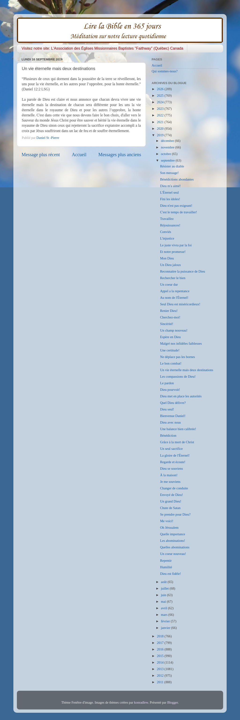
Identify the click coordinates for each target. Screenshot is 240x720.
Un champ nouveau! (174, 330)
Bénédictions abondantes (177, 179)
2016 (160, 649)
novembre (168, 147)
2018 (160, 636)
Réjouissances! (170, 225)
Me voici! (166, 521)
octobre (166, 154)
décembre (168, 141)
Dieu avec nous (170, 422)
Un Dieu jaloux (170, 265)
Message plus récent (41, 154)
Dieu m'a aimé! (170, 186)
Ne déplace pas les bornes (177, 357)
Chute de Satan (170, 508)
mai (164, 601)
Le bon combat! (170, 363)
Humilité (166, 567)
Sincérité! (166, 324)
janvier (166, 628)
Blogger (172, 702)
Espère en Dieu (170, 337)
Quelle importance (172, 534)
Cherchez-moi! (170, 317)
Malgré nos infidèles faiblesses (181, 343)
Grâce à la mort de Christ (177, 442)
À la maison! (168, 475)
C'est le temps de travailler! (178, 212)
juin (164, 595)
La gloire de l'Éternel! (175, 455)
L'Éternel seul (169, 192)
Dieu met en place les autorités (181, 396)
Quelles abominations (174, 547)
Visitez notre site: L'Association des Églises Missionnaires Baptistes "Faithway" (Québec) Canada (102, 48)
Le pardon (167, 383)
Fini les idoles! (170, 199)
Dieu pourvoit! (170, 389)
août (164, 582)
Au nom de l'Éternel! (174, 297)
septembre (168, 160)
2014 (160, 662)
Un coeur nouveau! (173, 554)
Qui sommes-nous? (165, 71)
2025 (160, 95)
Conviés (165, 232)
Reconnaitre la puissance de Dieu (182, 271)
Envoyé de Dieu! (171, 495)
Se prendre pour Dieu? (175, 514)
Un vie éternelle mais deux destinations (186, 370)
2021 (160, 122)
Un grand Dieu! (170, 501)
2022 (160, 115)
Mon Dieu (167, 258)
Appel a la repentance (174, 291)
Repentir (166, 560)
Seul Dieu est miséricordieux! (180, 304)
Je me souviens (170, 482)
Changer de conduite (174, 488)
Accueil (79, 154)
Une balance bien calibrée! (178, 429)
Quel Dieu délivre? (173, 403)
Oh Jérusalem (169, 527)
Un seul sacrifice (171, 448)
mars (165, 615)
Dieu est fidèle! (170, 574)
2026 (160, 89)
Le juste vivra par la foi (176, 245)
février (166, 621)
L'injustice (167, 238)
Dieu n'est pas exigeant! (176, 205)
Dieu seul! (167, 409)
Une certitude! (170, 350)
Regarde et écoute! (172, 462)
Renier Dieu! (169, 311)
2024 (160, 102)
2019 (160, 135)
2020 (160, 128)
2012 (160, 675)
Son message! (169, 173)
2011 (160, 682)
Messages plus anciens (119, 154)
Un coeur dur (169, 284)
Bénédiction (168, 435)
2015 (160, 656)
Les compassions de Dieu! (177, 376)
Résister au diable (172, 166)
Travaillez (167, 219)
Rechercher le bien (172, 278)
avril (164, 608)
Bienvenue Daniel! (172, 416)
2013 (160, 669)
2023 (160, 109)
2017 (160, 643)
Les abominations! (172, 541)
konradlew (141, 702)
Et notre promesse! (173, 252)
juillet (165, 588)
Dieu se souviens (171, 468)
